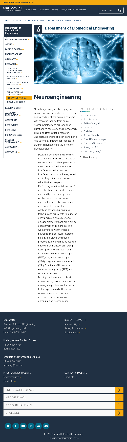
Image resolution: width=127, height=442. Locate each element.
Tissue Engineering (16, 102)
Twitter (8, 426)
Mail (46, 426)
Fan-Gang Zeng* (92, 151)
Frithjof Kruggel (92, 123)
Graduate (10, 59)
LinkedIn (38, 426)
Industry (45, 20)
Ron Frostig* (90, 119)
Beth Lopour (90, 131)
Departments (44, 10)
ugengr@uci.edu (11, 348)
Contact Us (11, 152)
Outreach (57, 20)
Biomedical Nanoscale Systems (18, 78)
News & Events (73, 20)
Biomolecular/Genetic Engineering (18, 83)
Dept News (10, 130)
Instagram (31, 426)
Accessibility (71, 324)
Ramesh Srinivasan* (95, 143)
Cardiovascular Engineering (15, 93)
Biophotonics (14, 88)
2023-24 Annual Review (19, 405)
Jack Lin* (89, 127)
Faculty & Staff (66, 10)
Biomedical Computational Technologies (14, 70)
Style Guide (13, 413)
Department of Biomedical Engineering (13, 30)
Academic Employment (11, 114)
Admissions (19, 20)
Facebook (15, 426)
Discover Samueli (74, 320)
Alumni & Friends (79, 10)
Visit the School (16, 397)
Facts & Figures (13, 49)
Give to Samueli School (20, 390)
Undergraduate (13, 54)
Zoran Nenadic (92, 135)
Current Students (31, 10)
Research (33, 20)
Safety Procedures (74, 328)
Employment (71, 332)
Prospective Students (17, 372)
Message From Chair (16, 39)
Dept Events (11, 125)
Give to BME (11, 147)
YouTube (23, 426)
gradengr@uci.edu (12, 365)
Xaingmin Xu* (91, 147)
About (7, 20)
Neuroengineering (16, 98)
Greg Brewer (90, 115)
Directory (55, 10)
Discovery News (13, 135)
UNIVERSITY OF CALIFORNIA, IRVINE (18, 2)
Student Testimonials (12, 141)
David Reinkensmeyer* (95, 139)
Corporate (11, 120)
